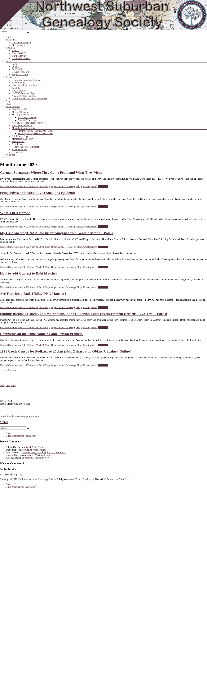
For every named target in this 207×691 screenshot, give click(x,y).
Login (9, 61)
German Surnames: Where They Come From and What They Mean (51, 172)
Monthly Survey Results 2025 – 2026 (35, 131)
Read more (103, 186)
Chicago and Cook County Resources (29, 98)
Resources (11, 77)
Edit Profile (17, 69)
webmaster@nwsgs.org (11, 474)
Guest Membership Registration (21, 435)
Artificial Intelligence (22, 125)
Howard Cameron (8, 186)
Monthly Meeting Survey (38, 455)
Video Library (18, 82)
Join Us (15, 50)
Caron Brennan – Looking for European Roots (44, 452)
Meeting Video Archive (23, 114)
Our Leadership (19, 56)
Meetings (10, 39)
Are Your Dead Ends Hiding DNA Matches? (33, 293)
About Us (10, 47)
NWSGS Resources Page (24, 93)
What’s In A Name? (15, 213)
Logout (15, 66)
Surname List (18, 141)
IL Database (17, 152)
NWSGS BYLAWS (21, 58)
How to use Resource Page (24, 85)
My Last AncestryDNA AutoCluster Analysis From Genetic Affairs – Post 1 (56, 233)
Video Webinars (19, 149)
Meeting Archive (20, 45)
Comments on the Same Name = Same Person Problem (41, 334)
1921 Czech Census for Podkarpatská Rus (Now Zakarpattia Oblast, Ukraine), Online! (65, 351)
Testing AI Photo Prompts (33, 447)
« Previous (11, 370)
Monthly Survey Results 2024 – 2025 (35, 133)
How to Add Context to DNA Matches (28, 273)
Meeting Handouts (20, 112)
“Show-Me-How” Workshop (25, 147)
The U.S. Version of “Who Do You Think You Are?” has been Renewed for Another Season (68, 253)
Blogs (8, 101)
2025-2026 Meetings (27, 117)
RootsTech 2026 (19, 109)
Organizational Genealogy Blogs (66, 186)
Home (9, 37)
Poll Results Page (20, 136)
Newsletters (17, 144)
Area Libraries (19, 90)
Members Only (13, 106)
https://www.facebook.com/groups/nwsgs (19, 416)
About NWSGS (19, 53)
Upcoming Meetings (21, 42)
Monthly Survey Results (23, 128)
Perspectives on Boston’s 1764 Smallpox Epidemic (37, 193)
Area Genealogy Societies (24, 96)
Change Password (20, 72)
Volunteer (10, 154)
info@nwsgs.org (8, 385)
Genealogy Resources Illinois (26, 80)
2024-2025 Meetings (27, 120)
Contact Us (11, 433)
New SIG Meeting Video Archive (27, 122)
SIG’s (8, 104)
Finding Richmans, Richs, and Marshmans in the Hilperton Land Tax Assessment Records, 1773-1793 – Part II (83, 314)
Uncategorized (90, 186)
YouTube (16, 88)
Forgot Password (20, 74)
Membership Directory (22, 139)
